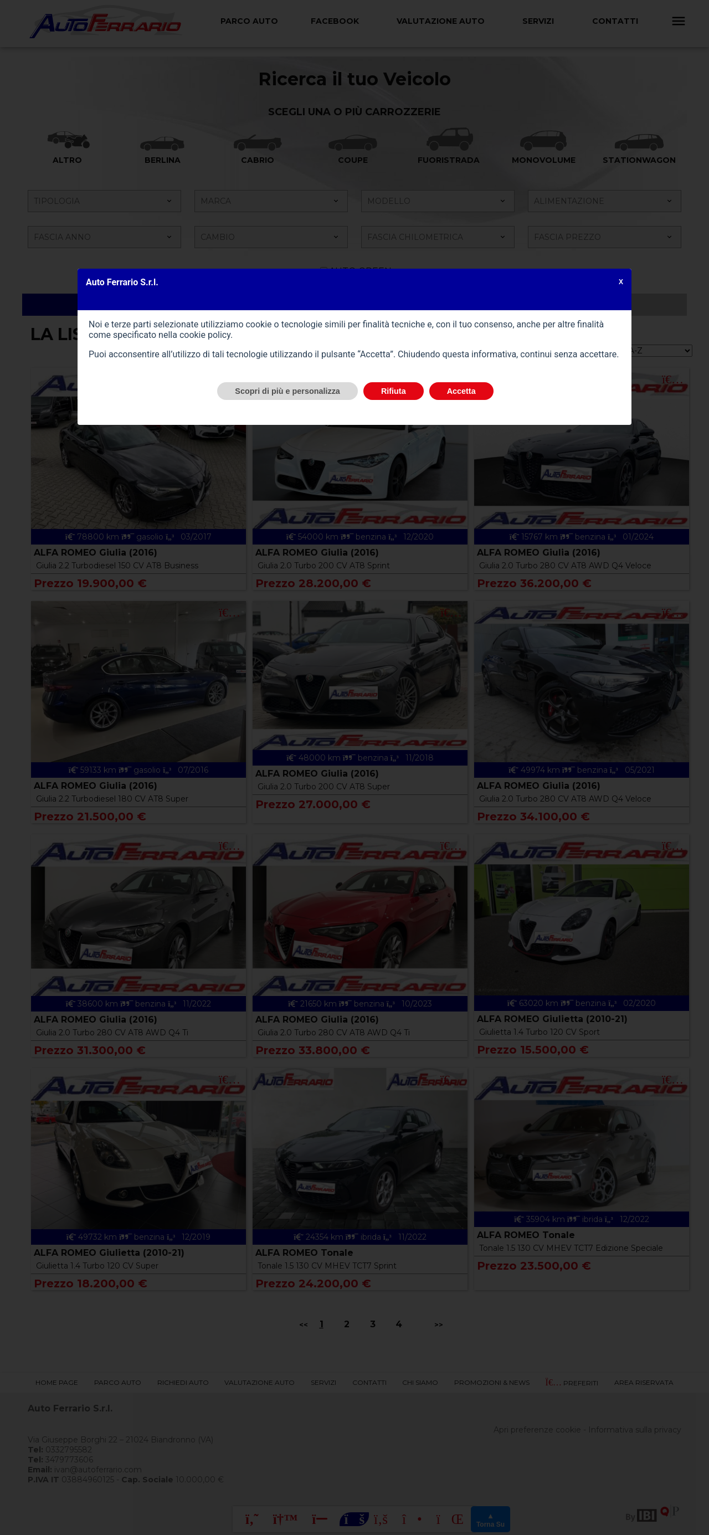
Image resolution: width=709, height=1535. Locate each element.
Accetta (461, 391)
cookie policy (204, 335)
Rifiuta (393, 391)
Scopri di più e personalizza (287, 391)
